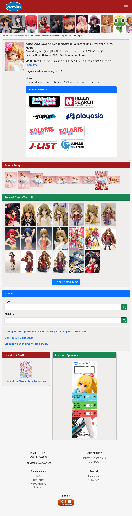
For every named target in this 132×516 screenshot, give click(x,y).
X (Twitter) (94, 480)
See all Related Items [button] (66, 282)
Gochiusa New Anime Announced (27, 381)
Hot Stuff (38, 480)
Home (4, 36)
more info (32, 65)
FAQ (38, 476)
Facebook (93, 476)
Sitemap (38, 487)
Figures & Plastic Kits (15, 36)
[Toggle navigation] (126, 7)
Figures (9, 301)
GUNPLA (9, 314)
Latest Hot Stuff (14, 355)
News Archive (38, 483)
